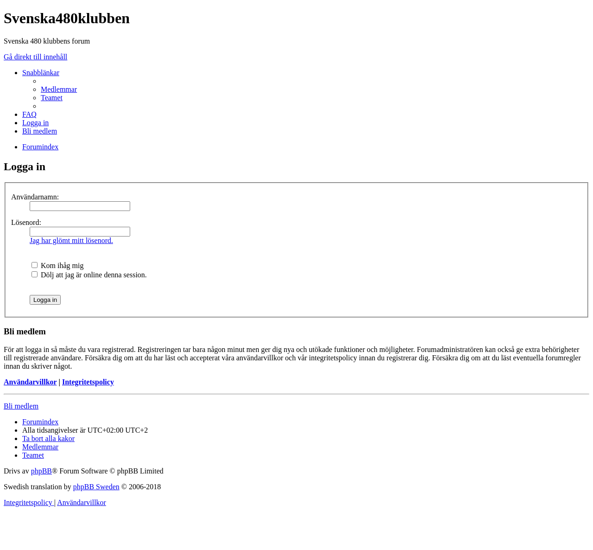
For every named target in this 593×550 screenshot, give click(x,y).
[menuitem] (59, 89)
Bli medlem (21, 406)
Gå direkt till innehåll (35, 57)
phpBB (41, 471)
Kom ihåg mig (57, 265)
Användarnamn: (35, 197)
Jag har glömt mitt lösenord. (71, 240)
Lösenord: (26, 222)
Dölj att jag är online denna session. (89, 275)
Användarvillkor (30, 382)
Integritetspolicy (88, 382)
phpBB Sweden (96, 487)
